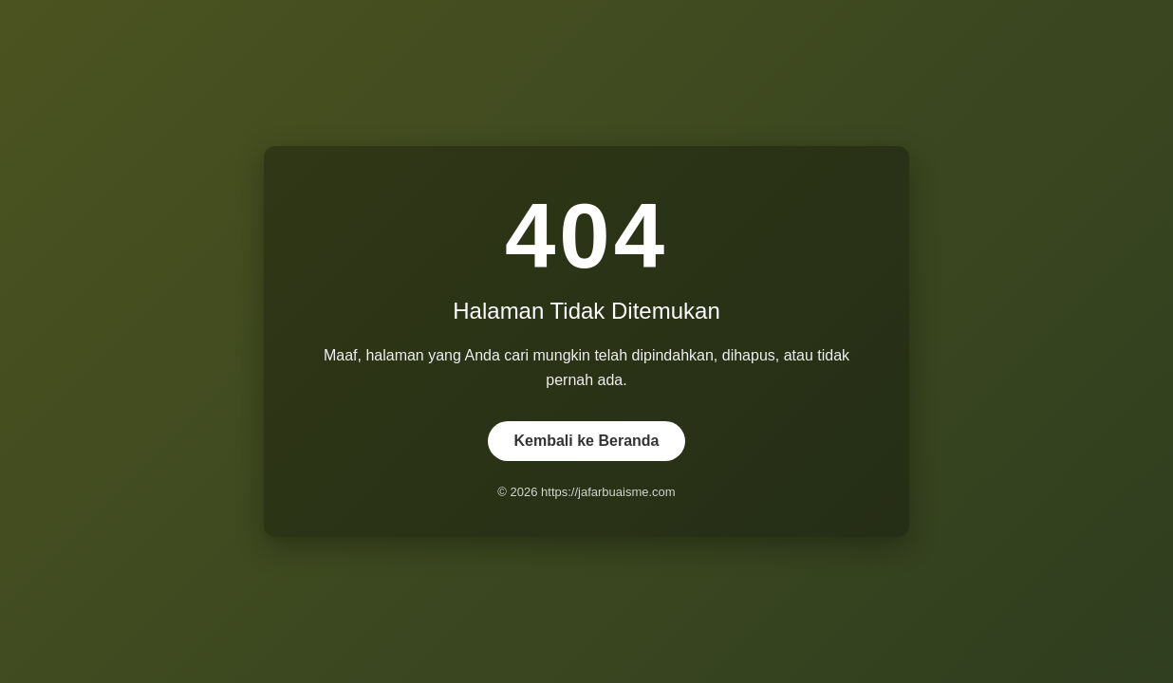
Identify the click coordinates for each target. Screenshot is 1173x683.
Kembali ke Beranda (587, 441)
